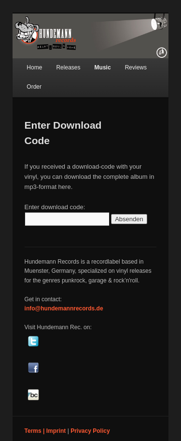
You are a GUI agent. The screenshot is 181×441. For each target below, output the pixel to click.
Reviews (136, 67)
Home (34, 67)
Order (34, 86)
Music (103, 67)
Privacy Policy (90, 431)
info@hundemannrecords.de (64, 308)
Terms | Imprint (45, 431)
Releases (68, 67)
